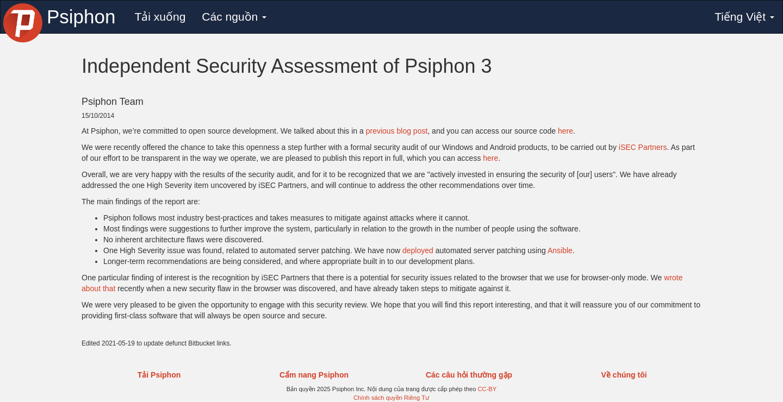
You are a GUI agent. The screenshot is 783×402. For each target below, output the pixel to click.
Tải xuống (159, 16)
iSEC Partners (643, 147)
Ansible (560, 250)
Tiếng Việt (744, 16)
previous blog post (397, 131)
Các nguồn (234, 16)
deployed (417, 250)
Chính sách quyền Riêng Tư (391, 397)
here (565, 131)
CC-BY (486, 389)
